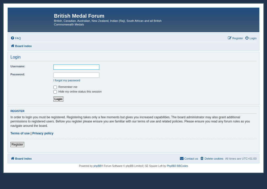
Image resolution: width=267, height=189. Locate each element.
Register (17, 144)
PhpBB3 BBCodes (177, 166)
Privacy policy (42, 133)
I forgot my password (66, 80)
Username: (17, 66)
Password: (17, 74)
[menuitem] (15, 38)
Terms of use (20, 133)
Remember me (65, 86)
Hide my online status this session (77, 91)
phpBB (97, 166)
